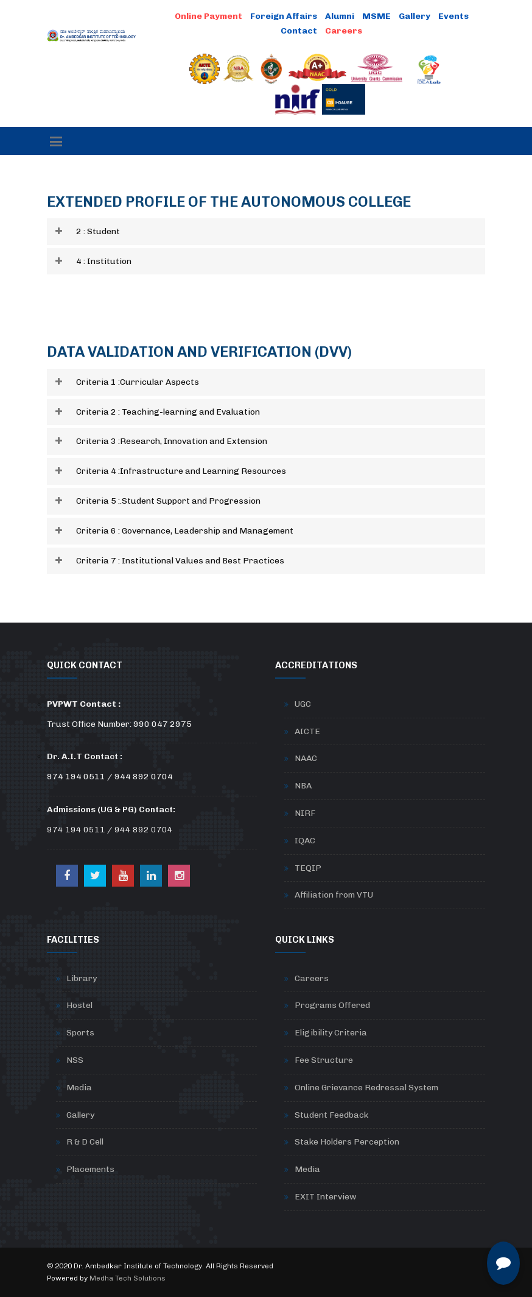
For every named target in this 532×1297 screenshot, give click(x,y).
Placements (90, 1169)
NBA (303, 786)
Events (453, 16)
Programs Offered (332, 1005)
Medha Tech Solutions (127, 1278)
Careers (312, 978)
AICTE (307, 731)
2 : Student (98, 231)
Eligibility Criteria (331, 1032)
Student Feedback (331, 1115)
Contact (299, 31)
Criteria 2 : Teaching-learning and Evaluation (168, 412)
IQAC (305, 840)
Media (79, 1087)
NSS (74, 1060)
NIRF (305, 813)
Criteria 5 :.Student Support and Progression (168, 501)
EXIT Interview (326, 1197)
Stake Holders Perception (347, 1142)
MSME (376, 16)
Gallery (414, 16)
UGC (303, 704)
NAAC (306, 758)
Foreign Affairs (283, 16)
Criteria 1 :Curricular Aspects (137, 382)
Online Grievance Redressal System (366, 1087)
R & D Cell (84, 1142)
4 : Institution (103, 261)
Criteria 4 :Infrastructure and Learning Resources (181, 471)
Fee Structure (324, 1060)
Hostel (79, 1005)
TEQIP (308, 868)
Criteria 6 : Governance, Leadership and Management (184, 531)
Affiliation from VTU (334, 895)
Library (81, 978)
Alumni (339, 16)
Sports (80, 1032)
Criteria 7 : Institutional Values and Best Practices (180, 561)
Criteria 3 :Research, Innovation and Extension (171, 441)
